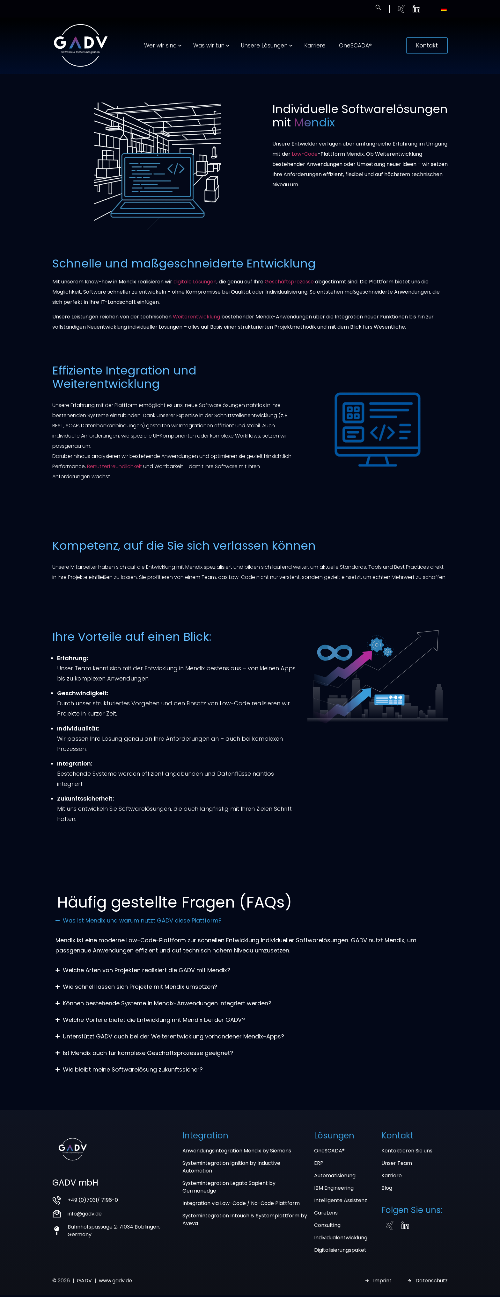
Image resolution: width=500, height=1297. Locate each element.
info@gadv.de (85, 1221)
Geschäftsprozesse (289, 289)
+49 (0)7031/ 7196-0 (93, 1208)
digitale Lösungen (195, 289)
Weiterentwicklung (196, 325)
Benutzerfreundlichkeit (114, 474)
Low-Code (305, 162)
